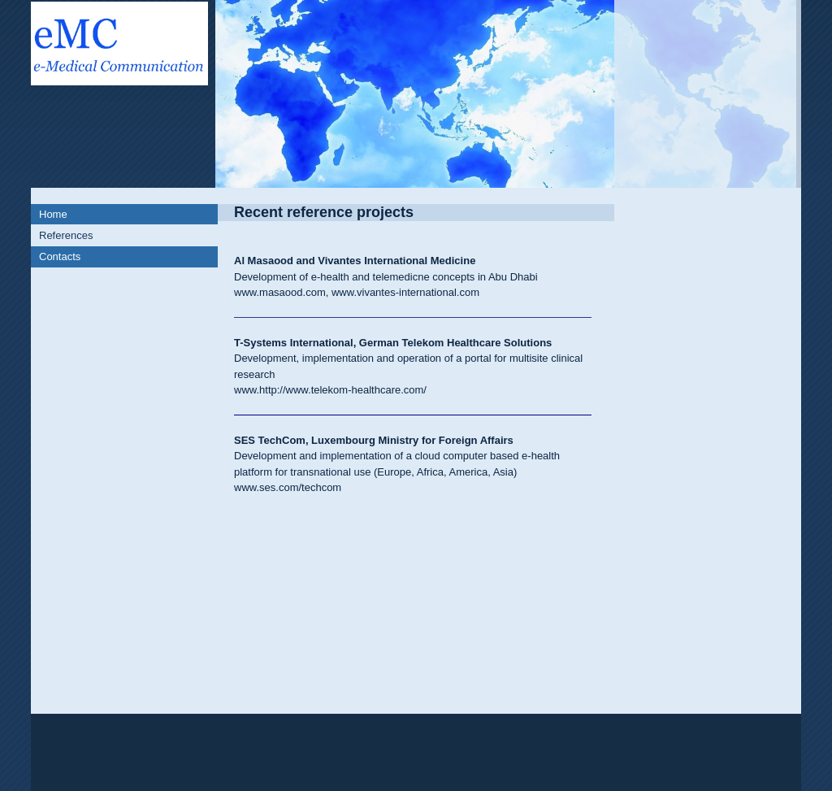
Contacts (59, 256)
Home (53, 214)
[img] (416, 94)
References (66, 235)
